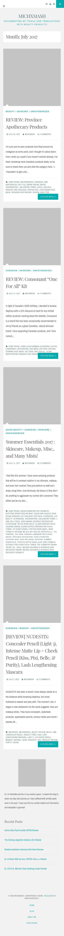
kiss (39, 735)
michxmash (30, 134)
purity (9, 742)
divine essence (13, 516)
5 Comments (45, 134)
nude (24, 740)
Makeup (24, 628)
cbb (46, 182)
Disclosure (32, 923)
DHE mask (34, 349)
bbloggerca (24, 732)
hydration (48, 516)
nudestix (32, 740)
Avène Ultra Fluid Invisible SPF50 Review (21, 830)
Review (36, 192)
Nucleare (48, 896)
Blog (32, 911)
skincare (22, 111)
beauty (10, 111)
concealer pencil (14, 735)
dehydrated (11, 185)
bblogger (13, 732)
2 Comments (45, 463)
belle (49, 732)
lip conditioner (20, 529)
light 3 (31, 737)
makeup (9, 740)
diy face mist (27, 516)
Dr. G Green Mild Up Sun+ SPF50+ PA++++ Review (26, 859)
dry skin (43, 349)
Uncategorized (40, 111)
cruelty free (30, 735)
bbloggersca (27, 182)
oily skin (29, 351)
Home (31, 905)
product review (49, 740)
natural (47, 187)
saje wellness (27, 539)
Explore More (48, 197)
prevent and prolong (16, 190)
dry (19, 185)
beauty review (38, 732)
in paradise (18, 519)
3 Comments (45, 293)
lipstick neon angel (38, 529)
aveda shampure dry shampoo (35, 511)
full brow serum (31, 185)
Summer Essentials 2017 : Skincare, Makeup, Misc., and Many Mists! (30, 448)
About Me (32, 917)
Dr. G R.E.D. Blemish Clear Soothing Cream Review (26, 868)
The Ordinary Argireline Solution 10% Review (23, 840)
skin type (45, 192)
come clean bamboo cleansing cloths (39, 346)
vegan (16, 742)
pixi (39, 740)
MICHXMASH (32, 16)
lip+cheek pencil (43, 737)
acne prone (14, 182)
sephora (39, 539)
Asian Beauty (14, 429)
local (40, 187)
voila (19, 547)
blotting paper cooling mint (19, 513)
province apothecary (21, 192)
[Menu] (4, 4)
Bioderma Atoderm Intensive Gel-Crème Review (24, 849)
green (43, 185)
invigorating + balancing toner (21, 187)
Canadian (39, 182)
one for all (39, 351)
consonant (11, 349)
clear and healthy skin (45, 513)
